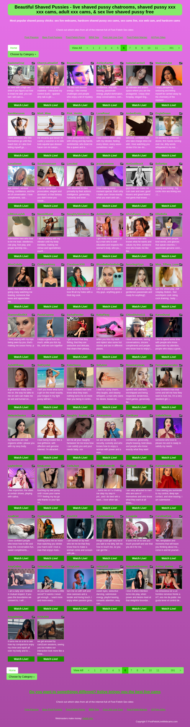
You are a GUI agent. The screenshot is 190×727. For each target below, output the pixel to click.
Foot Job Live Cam (113, 37)
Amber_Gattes (164, 566)
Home (13, 47)
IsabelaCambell (135, 62)
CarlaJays (73, 465)
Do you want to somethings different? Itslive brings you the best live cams (95, 692)
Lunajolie (131, 516)
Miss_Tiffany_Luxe (167, 264)
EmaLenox (43, 465)
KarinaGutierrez (165, 465)
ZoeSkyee (132, 415)
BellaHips (161, 163)
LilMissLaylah (16, 214)
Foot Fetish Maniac (137, 37)
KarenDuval (162, 314)
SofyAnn (101, 365)
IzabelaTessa (163, 415)
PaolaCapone (45, 314)
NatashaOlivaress (137, 566)
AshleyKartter (104, 62)
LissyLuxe (73, 566)
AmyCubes (14, 566)
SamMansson (16, 113)
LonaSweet (15, 163)
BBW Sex (94, 37)
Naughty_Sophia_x (78, 415)
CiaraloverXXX (76, 264)
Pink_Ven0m (74, 113)
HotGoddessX (134, 163)
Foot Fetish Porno (75, 37)
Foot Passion (31, 37)
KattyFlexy (102, 314)
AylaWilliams (16, 365)
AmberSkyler (104, 214)
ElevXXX (72, 516)
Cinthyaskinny (46, 264)
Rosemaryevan (135, 365)
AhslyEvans (133, 214)
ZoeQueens (44, 516)
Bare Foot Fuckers (52, 37)
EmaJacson (44, 415)
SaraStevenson (46, 163)
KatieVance (74, 365)
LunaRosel (103, 113)
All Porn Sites (158, 37)
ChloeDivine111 (135, 314)
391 (171, 47)
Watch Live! (21, 105)
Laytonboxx (15, 465)
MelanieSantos (17, 415)
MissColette (15, 264)
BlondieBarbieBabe (108, 264)
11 (156, 47)
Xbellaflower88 (105, 465)
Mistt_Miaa (44, 113)
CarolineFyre (163, 516)
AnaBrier (13, 516)
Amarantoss (103, 415)
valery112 (102, 566)
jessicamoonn (105, 163)
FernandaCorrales (166, 365)
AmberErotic (134, 113)
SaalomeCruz (16, 62)
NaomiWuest (45, 214)
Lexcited (72, 163)
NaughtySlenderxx (78, 214)
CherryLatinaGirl (47, 62)
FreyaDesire (15, 616)
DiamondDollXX (17, 314)
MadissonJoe (163, 62)
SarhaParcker (75, 314)
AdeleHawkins (105, 516)
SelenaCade (44, 566)
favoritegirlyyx (135, 264)
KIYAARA (43, 616)
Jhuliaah (131, 465)
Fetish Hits (87, 718)
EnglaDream (163, 113)
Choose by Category (23, 54)
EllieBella (161, 214)
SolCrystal (43, 365)
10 (149, 47)
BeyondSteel (75, 62)
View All (77, 47)
